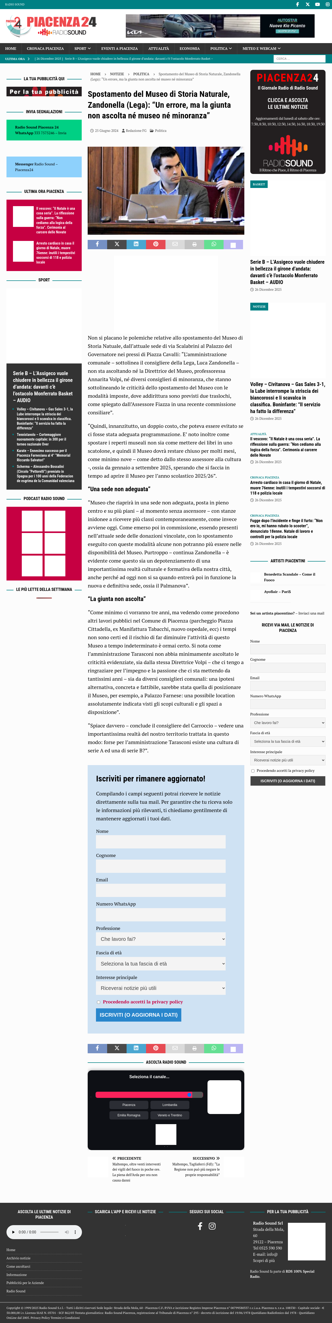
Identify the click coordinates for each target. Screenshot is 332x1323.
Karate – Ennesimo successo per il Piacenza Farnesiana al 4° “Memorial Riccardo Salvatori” (43, 455)
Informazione (16, 1274)
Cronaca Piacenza (45, 48)
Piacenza (128, 1105)
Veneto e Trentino (170, 1115)
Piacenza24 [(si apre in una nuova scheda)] (24, 169)
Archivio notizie (18, 1258)
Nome (102, 831)
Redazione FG (136, 130)
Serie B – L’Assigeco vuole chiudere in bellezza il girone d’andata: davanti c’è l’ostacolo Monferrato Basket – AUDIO (43, 386)
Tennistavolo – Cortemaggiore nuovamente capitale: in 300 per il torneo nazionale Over (41, 439)
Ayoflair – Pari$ (277, 591)
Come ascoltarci (18, 1266)
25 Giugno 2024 (106, 130)
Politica (218, 48)
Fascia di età (109, 952)
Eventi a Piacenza (119, 48)
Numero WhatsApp (116, 904)
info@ (272, 1254)
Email (102, 879)
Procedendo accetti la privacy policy (143, 1001)
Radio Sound (14, 4)
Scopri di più (264, 1260)
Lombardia (170, 1105)
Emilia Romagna (128, 1115)
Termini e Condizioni (65, 1318)
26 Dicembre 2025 (268, 289)
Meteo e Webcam (259, 48)
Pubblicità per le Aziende (25, 1282)
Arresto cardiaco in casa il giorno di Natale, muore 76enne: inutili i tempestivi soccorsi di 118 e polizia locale (55, 252)
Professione (108, 928)
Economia (190, 48)
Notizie (117, 74)
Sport (80, 48)
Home (10, 48)
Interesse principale (116, 977)
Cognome (106, 855)
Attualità (158, 48)
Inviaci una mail (311, 613)
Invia (62, 132)
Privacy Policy (40, 1318)
